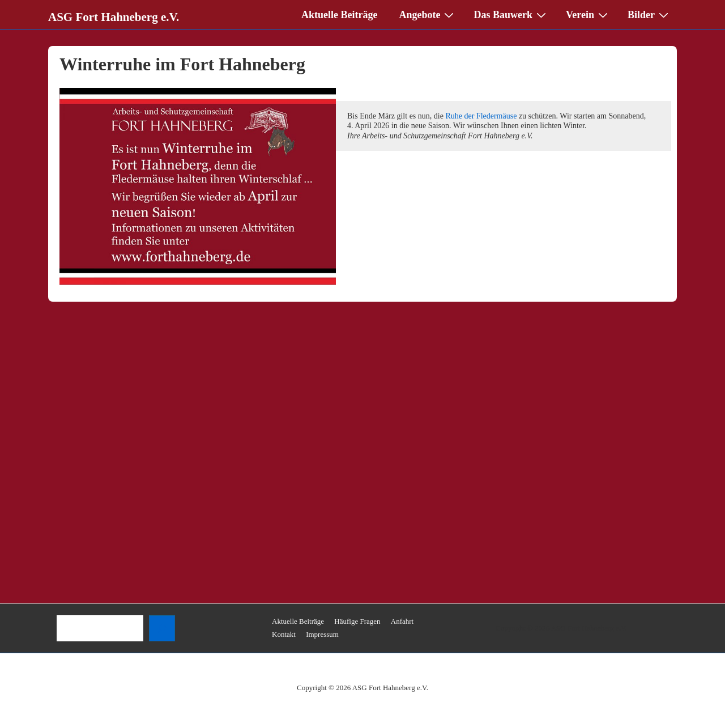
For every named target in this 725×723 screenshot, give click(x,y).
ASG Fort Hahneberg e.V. (113, 17)
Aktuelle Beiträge (339, 14)
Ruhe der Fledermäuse (481, 116)
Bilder (649, 14)
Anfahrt (402, 621)
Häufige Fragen (357, 621)
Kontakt (284, 634)
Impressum (322, 634)
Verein (588, 14)
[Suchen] (162, 628)
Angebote (428, 14)
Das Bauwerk (511, 14)
